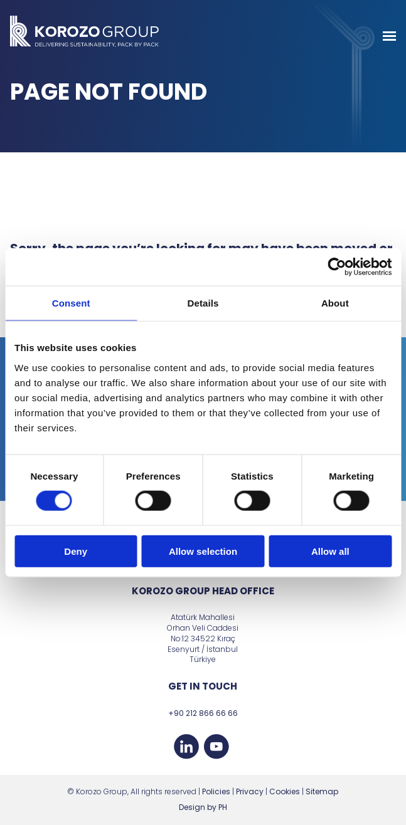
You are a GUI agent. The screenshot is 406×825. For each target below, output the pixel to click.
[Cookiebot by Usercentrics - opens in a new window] (337, 267)
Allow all (330, 550)
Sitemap (322, 791)
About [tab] (335, 303)
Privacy (250, 791)
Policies (216, 791)
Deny (75, 550)
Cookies (284, 791)
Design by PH (203, 807)
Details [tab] (203, 303)
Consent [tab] (71, 303)
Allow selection (203, 550)
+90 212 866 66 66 (203, 713)
